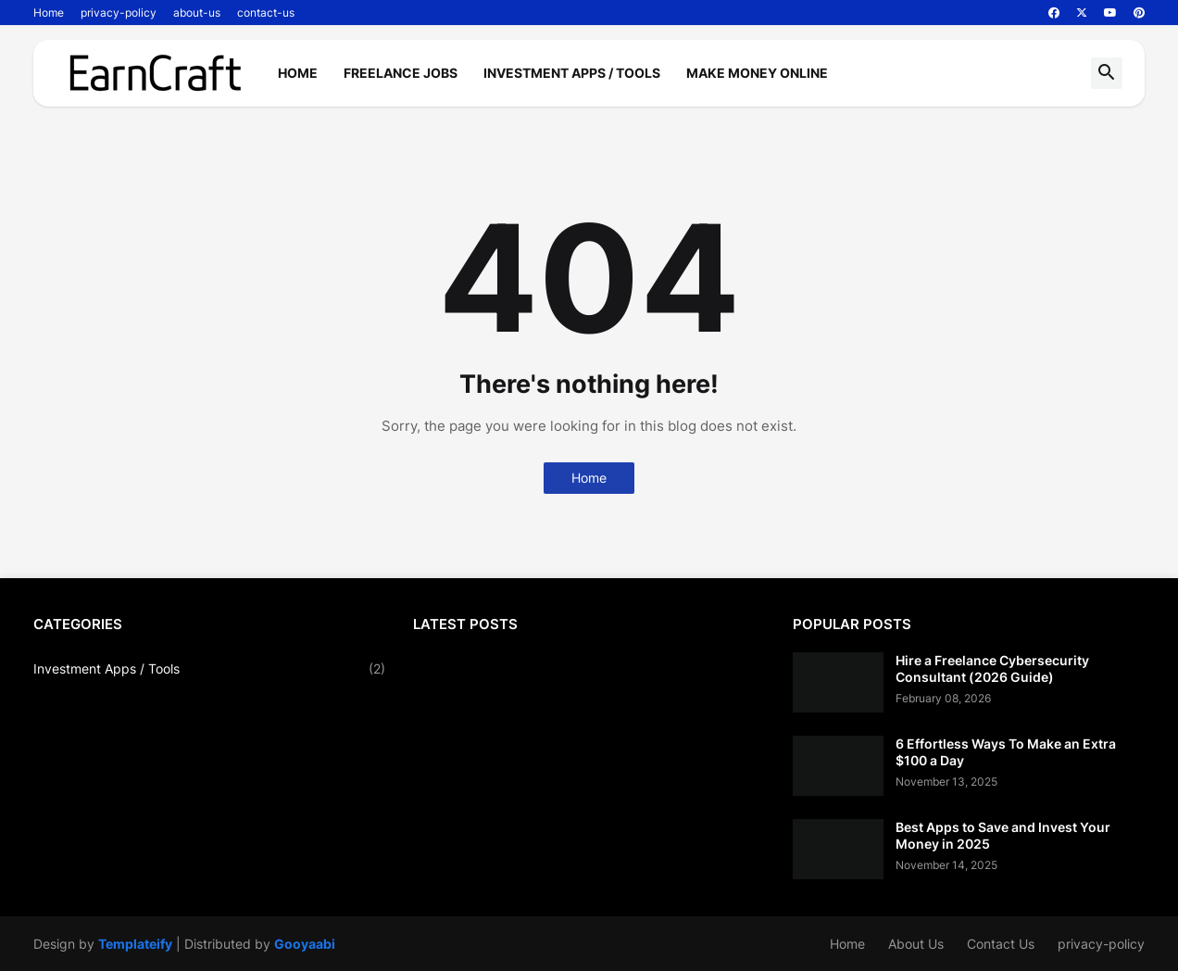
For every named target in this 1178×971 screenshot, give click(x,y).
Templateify (135, 944)
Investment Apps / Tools (571, 73)
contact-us (265, 12)
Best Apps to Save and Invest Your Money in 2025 (1003, 835)
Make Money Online (757, 73)
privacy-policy (119, 12)
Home (48, 12)
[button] (1106, 73)
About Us (916, 944)
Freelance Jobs (400, 73)
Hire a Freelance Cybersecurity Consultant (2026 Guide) (992, 668)
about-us (196, 12)
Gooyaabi (304, 944)
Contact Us (1000, 944)
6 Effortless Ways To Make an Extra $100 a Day (1006, 752)
